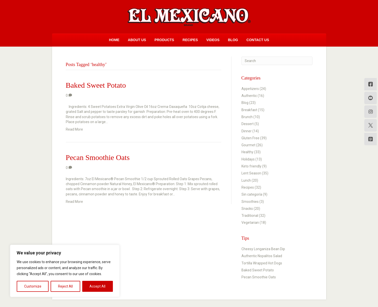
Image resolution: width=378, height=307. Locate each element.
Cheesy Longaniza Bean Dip (263, 249)
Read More (74, 129)
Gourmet (248, 145)
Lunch (246, 180)
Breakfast (249, 110)
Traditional (249, 216)
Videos (213, 40)
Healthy (247, 152)
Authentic (249, 96)
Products (164, 40)
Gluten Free (250, 138)
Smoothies (250, 202)
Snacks (247, 209)
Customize (32, 286)
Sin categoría (251, 194)
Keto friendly (251, 166)
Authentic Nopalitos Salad (261, 256)
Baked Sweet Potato (96, 85)
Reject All (65, 286)
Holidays (248, 159)
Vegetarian (250, 223)
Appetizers (250, 89)
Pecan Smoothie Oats (98, 157)
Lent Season (251, 173)
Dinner (246, 131)
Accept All (97, 286)
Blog (233, 40)
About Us (137, 40)
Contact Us (257, 40)
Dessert (247, 124)
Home (114, 40)
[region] (65, 271)
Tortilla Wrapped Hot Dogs (261, 263)
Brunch (247, 117)
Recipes (190, 40)
